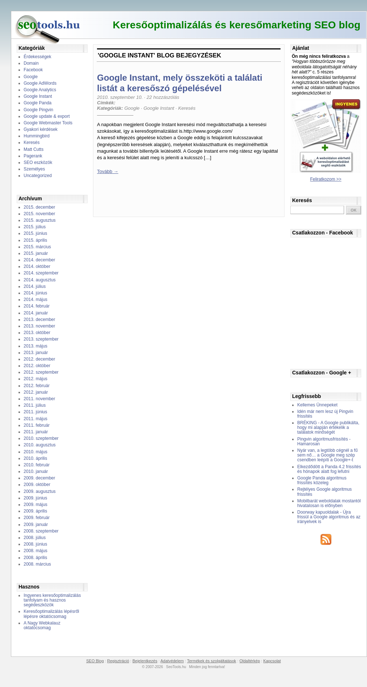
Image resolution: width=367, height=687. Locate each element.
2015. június (35, 233)
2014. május (35, 299)
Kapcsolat (272, 661)
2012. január (36, 392)
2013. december (39, 319)
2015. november (39, 213)
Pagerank (33, 155)
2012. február (36, 385)
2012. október (37, 365)
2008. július (35, 537)
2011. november (39, 398)
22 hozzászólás (163, 97)
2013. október (37, 332)
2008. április (35, 557)
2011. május (35, 418)
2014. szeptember (41, 273)
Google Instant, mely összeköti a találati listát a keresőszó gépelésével (179, 83)
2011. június (35, 411)
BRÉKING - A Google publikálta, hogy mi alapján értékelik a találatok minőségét (328, 427)
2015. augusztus (40, 220)
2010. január (36, 471)
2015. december (39, 207)
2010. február (36, 464)
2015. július (35, 226)
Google (31, 76)
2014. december (39, 259)
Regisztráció (118, 661)
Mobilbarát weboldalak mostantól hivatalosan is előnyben (329, 503)
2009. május (35, 504)
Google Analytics (40, 89)
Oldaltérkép (249, 661)
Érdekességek (37, 56)
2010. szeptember (41, 438)
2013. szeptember (41, 339)
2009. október (37, 484)
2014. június (35, 293)
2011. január (36, 431)
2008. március (37, 564)
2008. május (35, 550)
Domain (31, 63)
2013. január (36, 352)
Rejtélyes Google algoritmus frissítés (324, 492)
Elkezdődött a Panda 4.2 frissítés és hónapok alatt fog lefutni (329, 469)
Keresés (32, 142)
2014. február (36, 306)
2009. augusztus (40, 491)
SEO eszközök (38, 162)
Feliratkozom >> (325, 179)
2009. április (35, 511)
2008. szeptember (41, 531)
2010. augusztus (40, 444)
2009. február (36, 517)
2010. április (35, 458)
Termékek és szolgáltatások (211, 661)
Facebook (33, 69)
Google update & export (47, 116)
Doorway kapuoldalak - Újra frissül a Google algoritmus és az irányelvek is (328, 517)
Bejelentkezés (144, 661)
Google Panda (38, 102)
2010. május (35, 451)
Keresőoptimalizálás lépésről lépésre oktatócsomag (51, 614)
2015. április (35, 240)
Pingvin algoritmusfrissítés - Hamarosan (324, 441)
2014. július (35, 286)
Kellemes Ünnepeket (317, 404)
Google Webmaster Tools (48, 122)
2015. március (37, 246)
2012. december (39, 359)
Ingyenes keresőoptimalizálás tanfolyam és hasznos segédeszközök (52, 600)
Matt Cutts (34, 149)
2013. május (35, 346)
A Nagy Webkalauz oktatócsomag (42, 625)
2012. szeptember (41, 372)
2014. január (36, 313)
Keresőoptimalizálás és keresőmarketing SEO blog (236, 25)
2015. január (36, 253)
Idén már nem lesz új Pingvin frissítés (325, 414)
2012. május (35, 378)
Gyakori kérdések (40, 129)
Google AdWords (40, 83)
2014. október (37, 266)
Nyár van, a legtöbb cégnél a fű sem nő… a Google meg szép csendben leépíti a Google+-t (327, 455)
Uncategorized (38, 175)
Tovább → (107, 171)
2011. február (36, 425)
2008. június (35, 544)
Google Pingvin (38, 109)
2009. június (35, 498)
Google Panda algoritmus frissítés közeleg (321, 480)
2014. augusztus (40, 279)
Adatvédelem (172, 661)
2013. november (39, 326)
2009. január (36, 524)
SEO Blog (95, 661)
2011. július (35, 405)
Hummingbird (36, 135)
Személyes (34, 169)
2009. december (39, 478)
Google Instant (38, 96)
